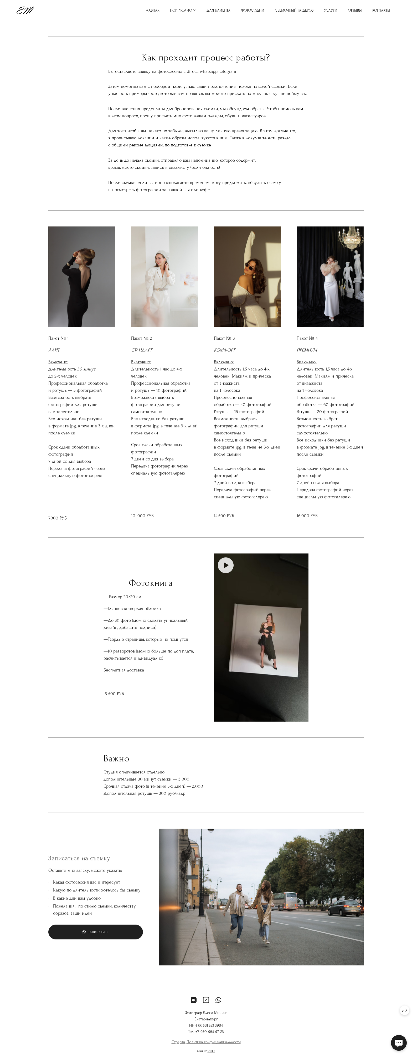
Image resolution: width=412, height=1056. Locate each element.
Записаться (96, 936)
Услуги (330, 10)
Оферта (178, 1045)
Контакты (381, 10)
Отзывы (355, 10)
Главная (152, 10)
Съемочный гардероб (294, 10)
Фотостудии (252, 10)
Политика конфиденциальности (214, 1045)
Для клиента (218, 10)
